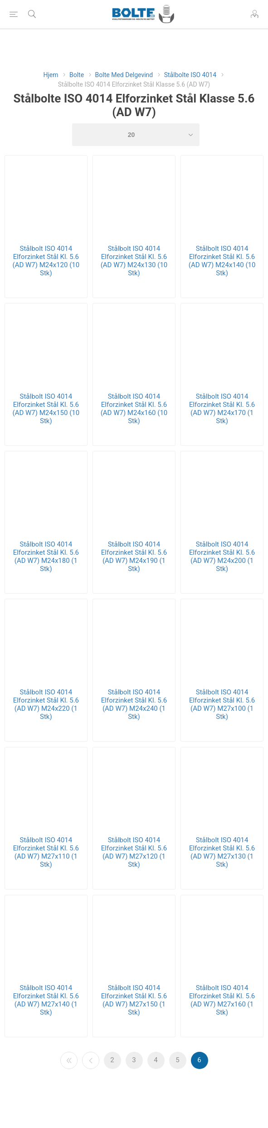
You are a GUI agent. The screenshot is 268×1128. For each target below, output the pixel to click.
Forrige (90, 1060)
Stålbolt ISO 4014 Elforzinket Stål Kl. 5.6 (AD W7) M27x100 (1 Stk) (222, 704)
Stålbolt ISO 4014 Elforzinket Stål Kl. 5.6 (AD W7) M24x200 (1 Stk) (222, 556)
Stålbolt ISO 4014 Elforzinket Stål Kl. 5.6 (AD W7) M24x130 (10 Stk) (134, 260)
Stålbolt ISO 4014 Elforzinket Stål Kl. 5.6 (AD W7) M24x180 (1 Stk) (46, 556)
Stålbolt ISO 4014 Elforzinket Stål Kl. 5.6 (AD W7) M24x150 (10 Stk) (46, 408)
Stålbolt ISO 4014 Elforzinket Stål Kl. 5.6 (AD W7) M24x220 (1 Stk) (46, 704)
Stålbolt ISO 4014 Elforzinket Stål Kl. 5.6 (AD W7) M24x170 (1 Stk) (222, 408)
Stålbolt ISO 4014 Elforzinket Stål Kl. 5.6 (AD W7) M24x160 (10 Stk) (134, 408)
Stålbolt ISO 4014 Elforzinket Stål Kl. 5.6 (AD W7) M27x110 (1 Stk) (46, 852)
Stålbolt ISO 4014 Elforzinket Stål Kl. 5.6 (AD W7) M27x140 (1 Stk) (46, 1000)
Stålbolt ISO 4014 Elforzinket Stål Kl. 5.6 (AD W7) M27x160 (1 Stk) (222, 1000)
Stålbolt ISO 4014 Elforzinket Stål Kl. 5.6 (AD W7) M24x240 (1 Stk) (134, 704)
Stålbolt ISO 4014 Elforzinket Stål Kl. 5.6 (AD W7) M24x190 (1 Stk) (134, 556)
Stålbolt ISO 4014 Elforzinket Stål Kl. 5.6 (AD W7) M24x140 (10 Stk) (222, 260)
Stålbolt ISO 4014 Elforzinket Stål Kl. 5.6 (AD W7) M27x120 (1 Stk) (134, 852)
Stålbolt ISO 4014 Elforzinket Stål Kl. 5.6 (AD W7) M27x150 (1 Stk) (134, 1000)
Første (69, 1060)
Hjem (50, 74)
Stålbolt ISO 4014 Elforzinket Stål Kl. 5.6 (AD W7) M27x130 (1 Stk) (222, 852)
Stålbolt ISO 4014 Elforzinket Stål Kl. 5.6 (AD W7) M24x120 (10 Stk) (46, 260)
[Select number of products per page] (136, 134)
